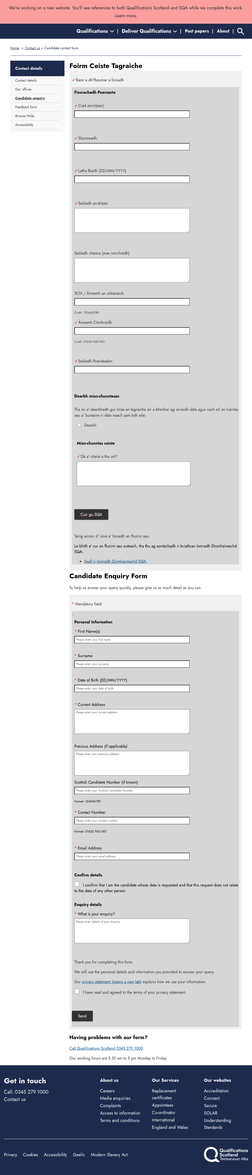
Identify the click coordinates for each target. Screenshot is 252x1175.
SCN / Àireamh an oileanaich (99, 293)
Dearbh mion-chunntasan (96, 396)
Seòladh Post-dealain (93, 361)
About (223, 31)
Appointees (162, 1105)
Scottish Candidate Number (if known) (106, 782)
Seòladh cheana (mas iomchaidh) (101, 253)
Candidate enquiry (30, 98)
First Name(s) (87, 631)
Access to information (120, 1113)
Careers (107, 1091)
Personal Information (93, 622)
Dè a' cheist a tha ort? (97, 456)
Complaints (110, 1106)
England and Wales (170, 1127)
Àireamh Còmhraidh (93, 322)
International (163, 1120)
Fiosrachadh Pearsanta (94, 92)
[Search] (240, 31)
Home (14, 48)
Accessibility (24, 124)
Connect (212, 1098)
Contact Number (89, 812)
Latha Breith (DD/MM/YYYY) (100, 171)
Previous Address (100, 746)
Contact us (32, 48)
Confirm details (88, 875)
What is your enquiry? (94, 914)
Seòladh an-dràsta (91, 203)
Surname (83, 656)
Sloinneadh (85, 138)
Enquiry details (88, 904)
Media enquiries (115, 1098)
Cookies (30, 1155)
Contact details (26, 80)
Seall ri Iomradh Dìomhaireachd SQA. (115, 561)
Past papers (197, 31)
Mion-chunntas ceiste (96, 443)
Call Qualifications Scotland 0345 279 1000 (106, 1048)
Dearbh (90, 425)
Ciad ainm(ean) (89, 105)
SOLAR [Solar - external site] (211, 1113)
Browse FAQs (24, 115)
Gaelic (79, 1155)
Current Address (89, 704)
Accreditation (216, 1091)
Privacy (10, 1155)
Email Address (88, 848)
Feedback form (26, 107)
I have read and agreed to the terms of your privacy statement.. (135, 992)
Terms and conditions (120, 1120)
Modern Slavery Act (109, 1155)
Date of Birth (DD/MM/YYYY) (100, 680)
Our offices (23, 89)
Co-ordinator (163, 1112)
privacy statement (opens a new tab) (112, 982)
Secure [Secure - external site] (210, 1106)
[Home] (26, 31)
